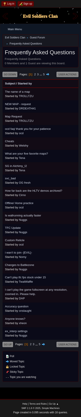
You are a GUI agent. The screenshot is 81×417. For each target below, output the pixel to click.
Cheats (9, 141)
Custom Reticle (14, 240)
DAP (22, 298)
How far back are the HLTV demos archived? (33, 190)
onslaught (25, 310)
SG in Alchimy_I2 (16, 166)
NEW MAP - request (18, 104)
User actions (67, 74)
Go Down (10, 74)
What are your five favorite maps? (26, 153)
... (41, 74)
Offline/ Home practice (19, 203)
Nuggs (23, 219)
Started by (25, 83)
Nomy (22, 257)
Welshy (23, 145)
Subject (10, 83)
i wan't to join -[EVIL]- (18, 252)
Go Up (8, 344)
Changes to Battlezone (19, 265)
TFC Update (13, 227)
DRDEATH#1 (27, 108)
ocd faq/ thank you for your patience (28, 128)
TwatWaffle (26, 281)
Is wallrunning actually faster (23, 215)
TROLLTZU (26, 96)
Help (24, 403)
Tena (22, 158)
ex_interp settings (16, 331)
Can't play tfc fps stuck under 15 (25, 277)
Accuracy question (17, 306)
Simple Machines (51, 408)
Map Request (13, 116)
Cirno (22, 195)
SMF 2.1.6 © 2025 (30, 408)
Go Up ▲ (54, 403)
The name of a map (17, 91)
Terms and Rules (38, 403)
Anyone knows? (15, 318)
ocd (21, 133)
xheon (23, 323)
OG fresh (24, 182)
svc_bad (10, 178)
